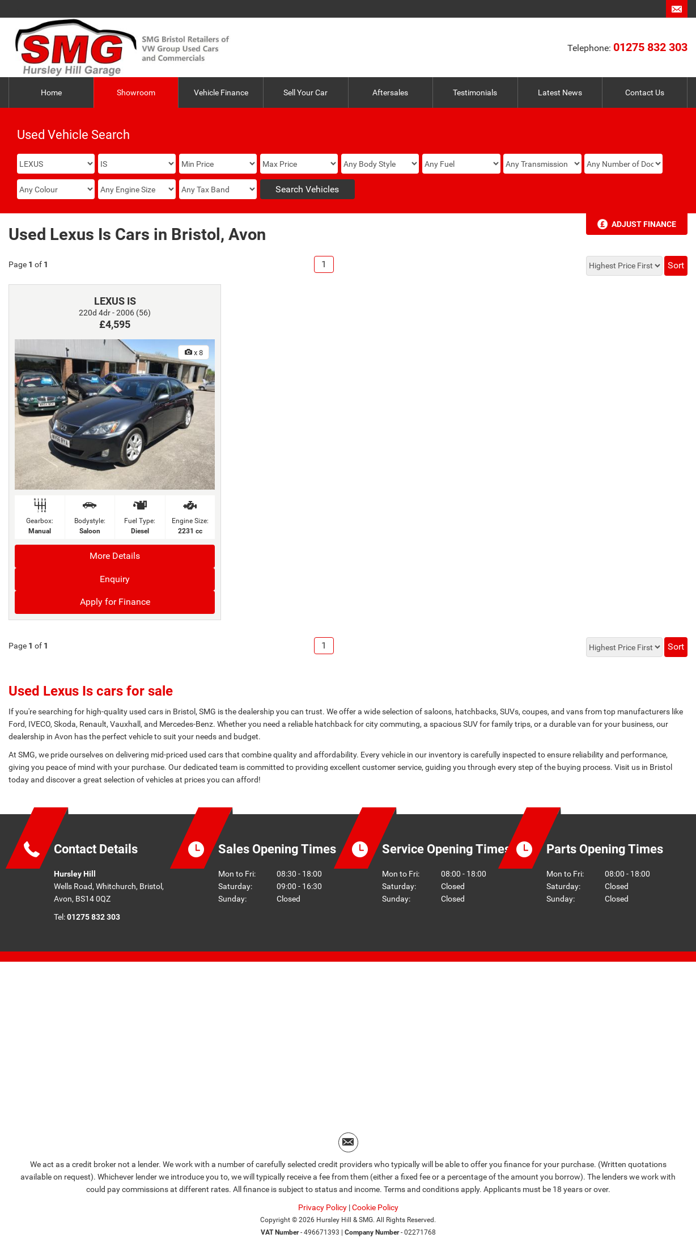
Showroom (136, 92)
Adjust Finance (644, 224)
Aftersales (390, 92)
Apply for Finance (115, 601)
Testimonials (475, 92)
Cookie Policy (375, 1207)
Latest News (560, 92)
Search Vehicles (307, 189)
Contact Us (644, 92)
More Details (115, 555)
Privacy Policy (322, 1207)
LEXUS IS (115, 301)
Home (51, 92)
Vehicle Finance (221, 92)
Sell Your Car (305, 92)
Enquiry (115, 579)
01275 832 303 (650, 47)
